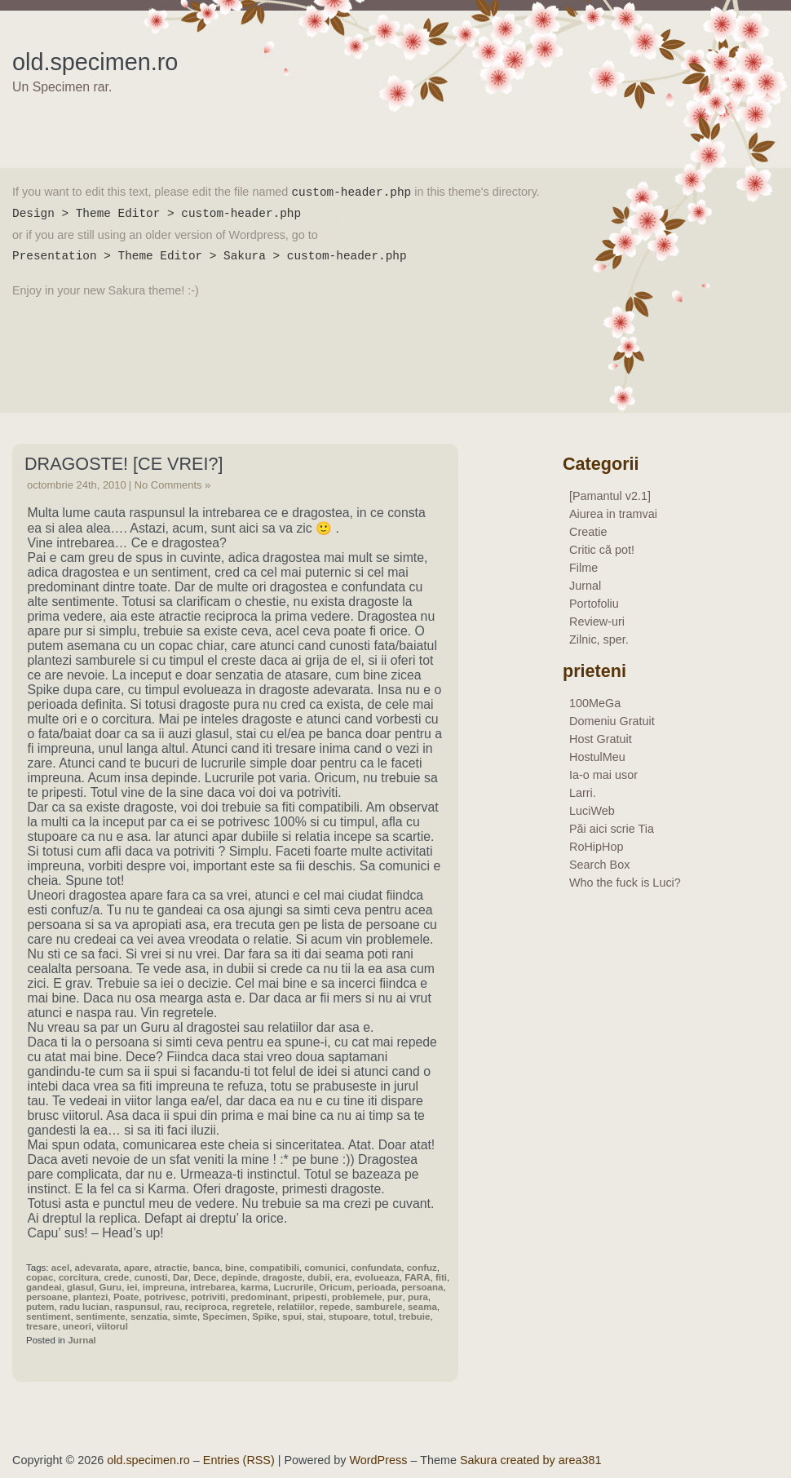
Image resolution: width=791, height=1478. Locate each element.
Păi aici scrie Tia (611, 828)
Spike (264, 1316)
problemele (357, 1297)
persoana (422, 1287)
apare (136, 1267)
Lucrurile (293, 1287)
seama (422, 1307)
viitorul (111, 1326)
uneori (77, 1326)
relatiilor (295, 1307)
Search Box (599, 864)
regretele (252, 1307)
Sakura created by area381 (531, 1460)
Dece (205, 1277)
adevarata (97, 1267)
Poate (126, 1297)
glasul (80, 1287)
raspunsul (137, 1307)
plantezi (90, 1297)
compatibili (274, 1267)
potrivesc (165, 1297)
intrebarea (213, 1287)
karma (254, 1287)
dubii (318, 1277)
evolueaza (377, 1277)
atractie (171, 1267)
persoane (47, 1297)
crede (116, 1277)
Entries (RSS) (239, 1460)
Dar (180, 1277)
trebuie (414, 1316)
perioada (376, 1287)
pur (395, 1297)
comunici (325, 1267)
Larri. (582, 792)
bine (235, 1267)
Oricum (335, 1287)
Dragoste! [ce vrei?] (123, 464)
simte (185, 1316)
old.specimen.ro (95, 62)
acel (60, 1267)
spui (292, 1316)
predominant (259, 1297)
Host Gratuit (600, 739)
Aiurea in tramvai (613, 513)
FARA (417, 1277)
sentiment (48, 1316)
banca (205, 1267)
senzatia (148, 1316)
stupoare (349, 1316)
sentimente (101, 1316)
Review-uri (597, 621)
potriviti (208, 1297)
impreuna (164, 1287)
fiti (441, 1277)
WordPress (379, 1460)
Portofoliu (594, 603)
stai (315, 1316)
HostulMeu (597, 756)
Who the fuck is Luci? (625, 882)
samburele (379, 1307)
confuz (422, 1267)
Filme (583, 567)
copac (39, 1277)
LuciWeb (592, 810)
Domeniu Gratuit (612, 721)
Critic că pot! (601, 549)
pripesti (310, 1297)
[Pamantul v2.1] (610, 495)
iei (132, 1287)
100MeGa (595, 703)
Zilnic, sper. (599, 639)
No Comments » (173, 485)
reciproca (206, 1307)
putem (40, 1307)
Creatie (588, 531)
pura (418, 1297)
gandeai (44, 1287)
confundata (376, 1267)
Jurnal (82, 1340)
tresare (41, 1326)
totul (383, 1316)
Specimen (224, 1316)
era (342, 1277)
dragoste (283, 1277)
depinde (239, 1277)
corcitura (79, 1277)
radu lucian (84, 1307)
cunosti (151, 1277)
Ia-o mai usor (603, 774)
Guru (110, 1287)
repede (335, 1307)
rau (172, 1307)
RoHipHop (596, 846)
